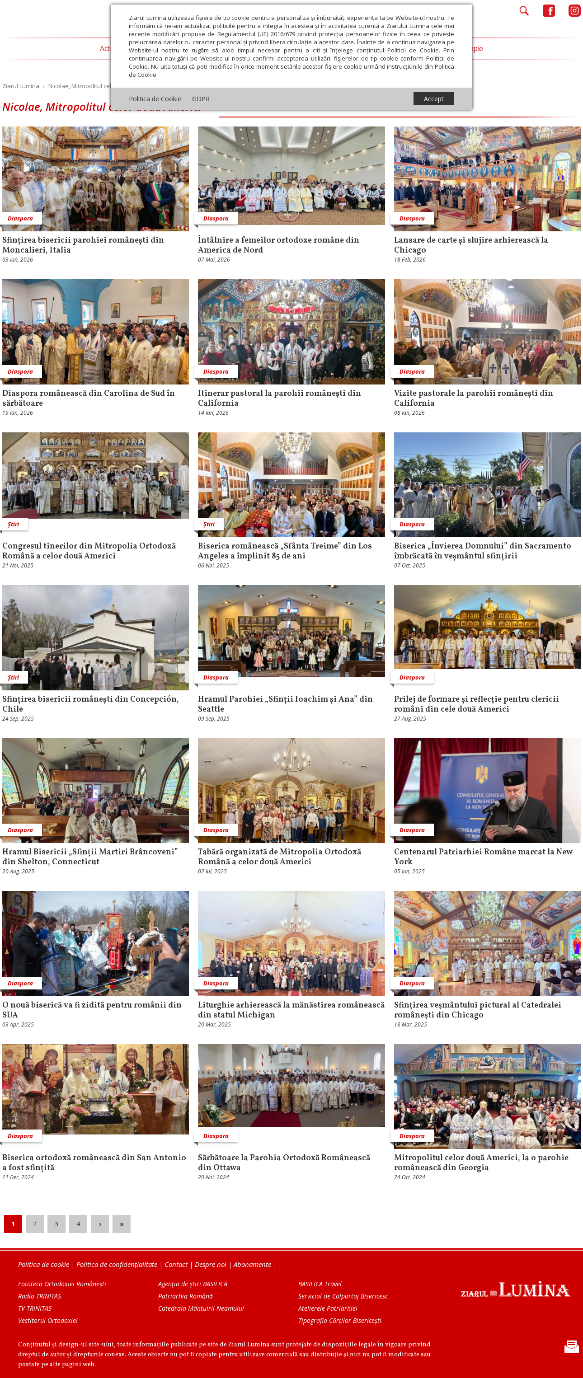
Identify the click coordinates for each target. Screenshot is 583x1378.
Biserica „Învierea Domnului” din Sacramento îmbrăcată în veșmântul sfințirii (482, 552)
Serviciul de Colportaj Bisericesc (343, 1296)
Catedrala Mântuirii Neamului (201, 1308)
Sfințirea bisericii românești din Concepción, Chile (90, 705)
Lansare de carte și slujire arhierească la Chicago (471, 246)
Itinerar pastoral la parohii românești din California (279, 399)
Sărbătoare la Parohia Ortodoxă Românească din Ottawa (284, 1163)
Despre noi (210, 1264)
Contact (176, 1264)
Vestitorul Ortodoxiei (48, 1320)
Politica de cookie (43, 1264)
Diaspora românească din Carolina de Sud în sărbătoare (88, 399)
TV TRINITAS (35, 1308)
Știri (209, 524)
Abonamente (252, 1264)
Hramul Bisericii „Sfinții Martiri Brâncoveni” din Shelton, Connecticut (90, 857)
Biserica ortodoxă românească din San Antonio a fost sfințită (94, 1163)
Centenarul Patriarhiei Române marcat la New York (483, 857)
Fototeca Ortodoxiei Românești (62, 1284)
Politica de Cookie (155, 98)
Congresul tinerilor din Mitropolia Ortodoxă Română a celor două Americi (89, 552)
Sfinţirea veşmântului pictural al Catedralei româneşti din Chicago (477, 1011)
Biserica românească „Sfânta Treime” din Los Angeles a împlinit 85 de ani (285, 552)
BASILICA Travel (320, 1284)
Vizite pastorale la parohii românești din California (473, 399)
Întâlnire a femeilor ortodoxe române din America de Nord (278, 246)
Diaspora (216, 218)
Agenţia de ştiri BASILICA (192, 1284)
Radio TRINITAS (39, 1296)
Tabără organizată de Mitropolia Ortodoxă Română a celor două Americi (279, 857)
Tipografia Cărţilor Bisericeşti (339, 1320)
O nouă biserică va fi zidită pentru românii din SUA (92, 1011)
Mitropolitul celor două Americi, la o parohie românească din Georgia (481, 1163)
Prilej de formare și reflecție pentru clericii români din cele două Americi (476, 705)
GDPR (201, 98)
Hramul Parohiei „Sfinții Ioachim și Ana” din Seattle (285, 705)
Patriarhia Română (185, 1296)
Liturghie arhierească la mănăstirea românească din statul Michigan (291, 1011)
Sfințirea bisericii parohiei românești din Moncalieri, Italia (83, 246)
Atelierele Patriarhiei (327, 1308)
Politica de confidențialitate (116, 1264)
